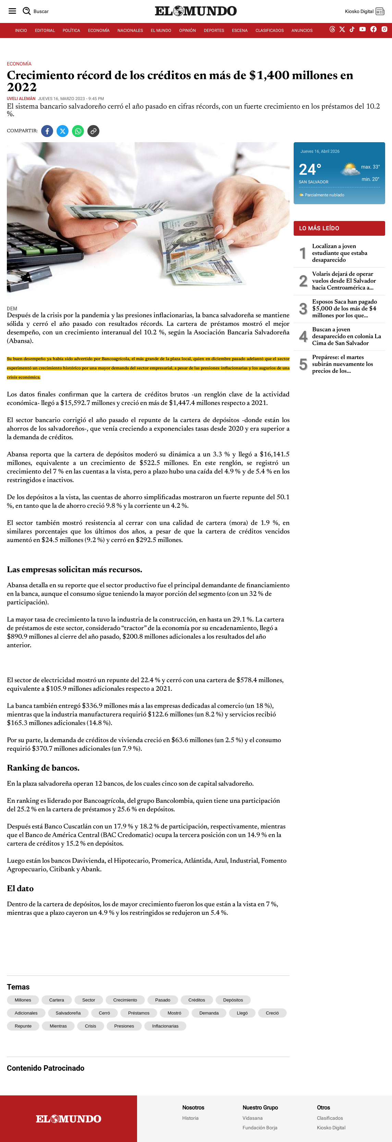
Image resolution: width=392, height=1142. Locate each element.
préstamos (138, 1013)
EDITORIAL (45, 33)
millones (23, 1000)
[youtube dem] (362, 33)
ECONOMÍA (99, 33)
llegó (242, 1013)
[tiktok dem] (352, 33)
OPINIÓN (187, 33)
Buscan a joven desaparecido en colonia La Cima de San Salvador (346, 337)
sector (88, 1000)
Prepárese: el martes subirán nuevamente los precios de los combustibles (342, 365)
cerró (104, 1013)
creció (272, 1013)
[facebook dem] (373, 33)
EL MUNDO (161, 33)
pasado (162, 1000)
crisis (90, 1026)
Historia (190, 1118)
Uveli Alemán (21, 98)
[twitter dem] (342, 33)
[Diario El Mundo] (196, 19)
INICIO (21, 33)
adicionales (26, 1013)
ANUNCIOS (302, 33)
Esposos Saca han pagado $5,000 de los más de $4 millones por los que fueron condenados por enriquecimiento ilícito (344, 309)
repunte (23, 1026)
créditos (196, 1000)
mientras (58, 1026)
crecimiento (125, 1000)
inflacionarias (165, 1026)
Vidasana (253, 1118)
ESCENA (240, 33)
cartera (56, 1000)
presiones (124, 1026)
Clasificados (330, 1118)
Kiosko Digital (331, 1127)
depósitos (233, 1000)
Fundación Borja (260, 1127)
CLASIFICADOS (270, 33)
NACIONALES (130, 33)
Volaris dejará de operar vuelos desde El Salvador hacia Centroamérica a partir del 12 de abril (344, 281)
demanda (209, 1013)
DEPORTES (214, 33)
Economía (19, 63)
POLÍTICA (71, 33)
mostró (174, 1013)
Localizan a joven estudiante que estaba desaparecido (339, 253)
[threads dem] (332, 33)
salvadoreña (68, 1013)
